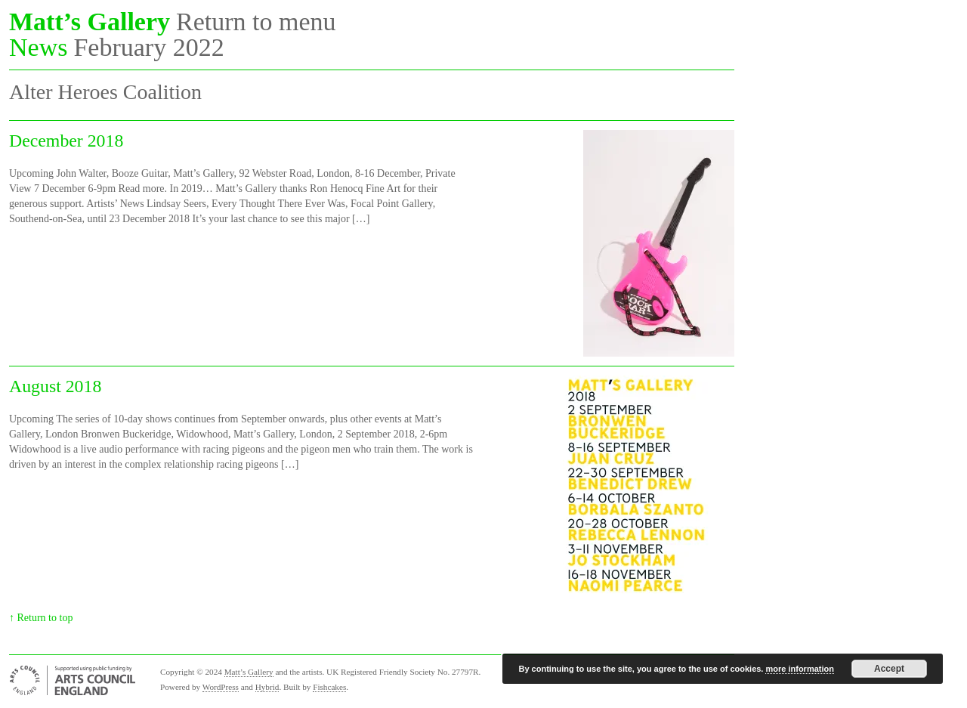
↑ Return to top (41, 617)
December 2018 (66, 140)
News (38, 47)
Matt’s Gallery (89, 22)
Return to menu (256, 22)
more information (799, 668)
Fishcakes (329, 686)
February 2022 (148, 47)
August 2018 (55, 386)
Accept (889, 668)
